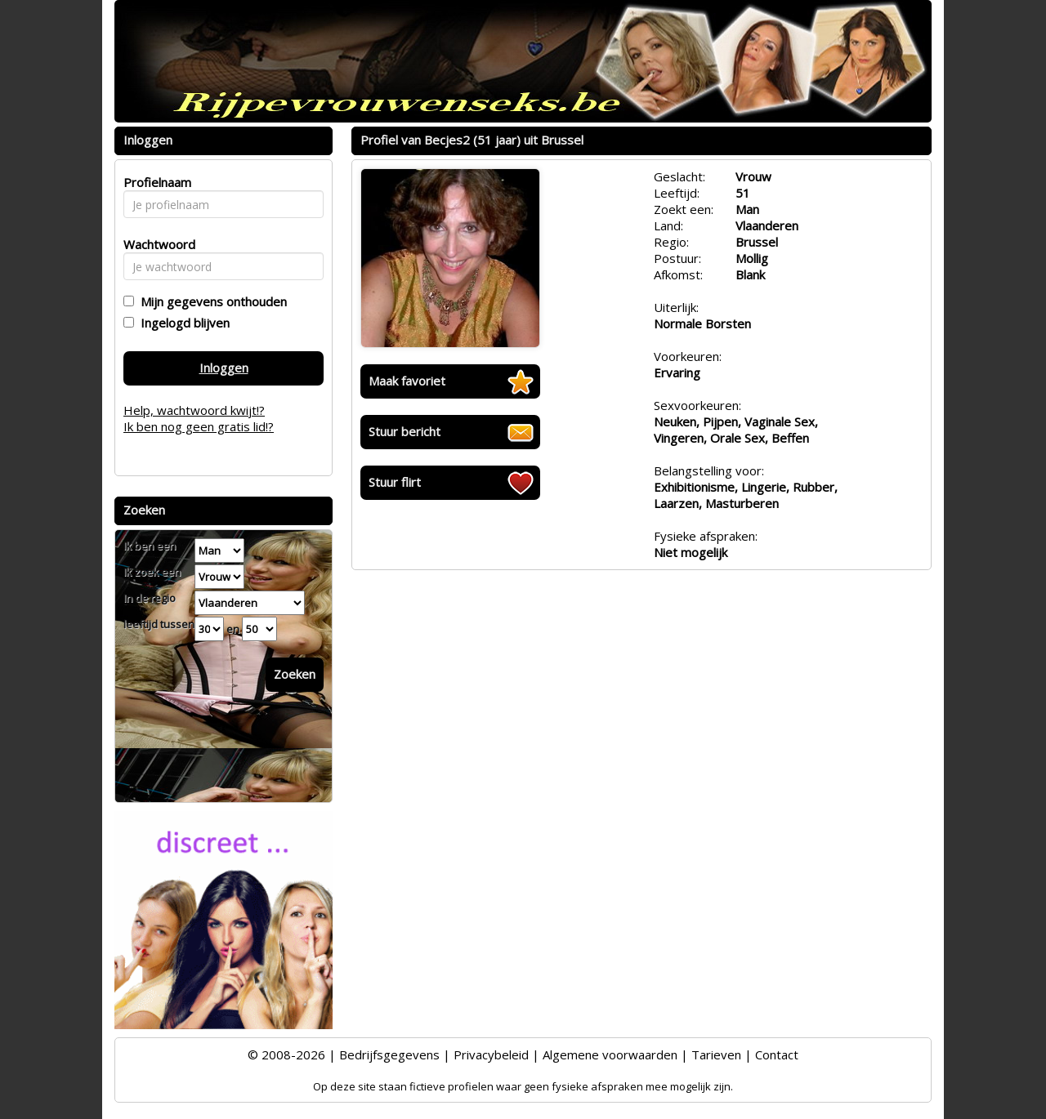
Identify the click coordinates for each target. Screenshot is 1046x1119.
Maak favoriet (407, 380)
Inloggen (223, 367)
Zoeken (294, 674)
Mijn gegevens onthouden (210, 301)
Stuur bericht (404, 431)
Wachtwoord (154, 244)
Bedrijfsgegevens (389, 1054)
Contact (776, 1054)
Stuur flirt (395, 482)
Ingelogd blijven (182, 322)
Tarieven (716, 1054)
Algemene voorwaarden (610, 1054)
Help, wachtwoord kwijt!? (194, 410)
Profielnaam (154, 182)
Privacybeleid (491, 1054)
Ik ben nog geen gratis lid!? (198, 426)
